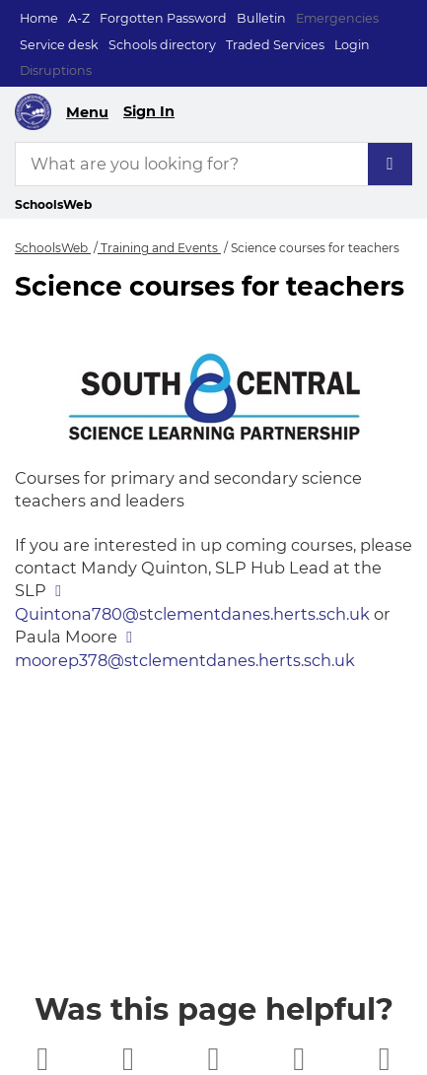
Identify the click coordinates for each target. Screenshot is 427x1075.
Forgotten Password (163, 18)
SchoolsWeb (53, 247)
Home (39, 18)
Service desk (59, 44)
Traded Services (275, 44)
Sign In (149, 111)
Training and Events (159, 247)
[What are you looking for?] (213, 164)
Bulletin (261, 18)
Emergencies (337, 18)
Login (352, 44)
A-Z (79, 18)
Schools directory (162, 44)
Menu (87, 112)
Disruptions (56, 70)
